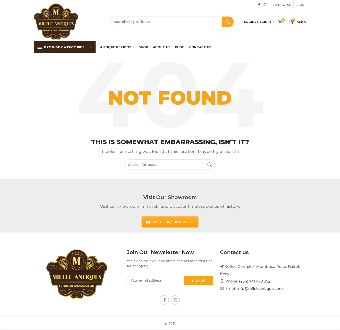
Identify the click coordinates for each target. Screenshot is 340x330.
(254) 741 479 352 (254, 281)
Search (228, 22)
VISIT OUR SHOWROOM (170, 222)
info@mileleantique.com (260, 288)
